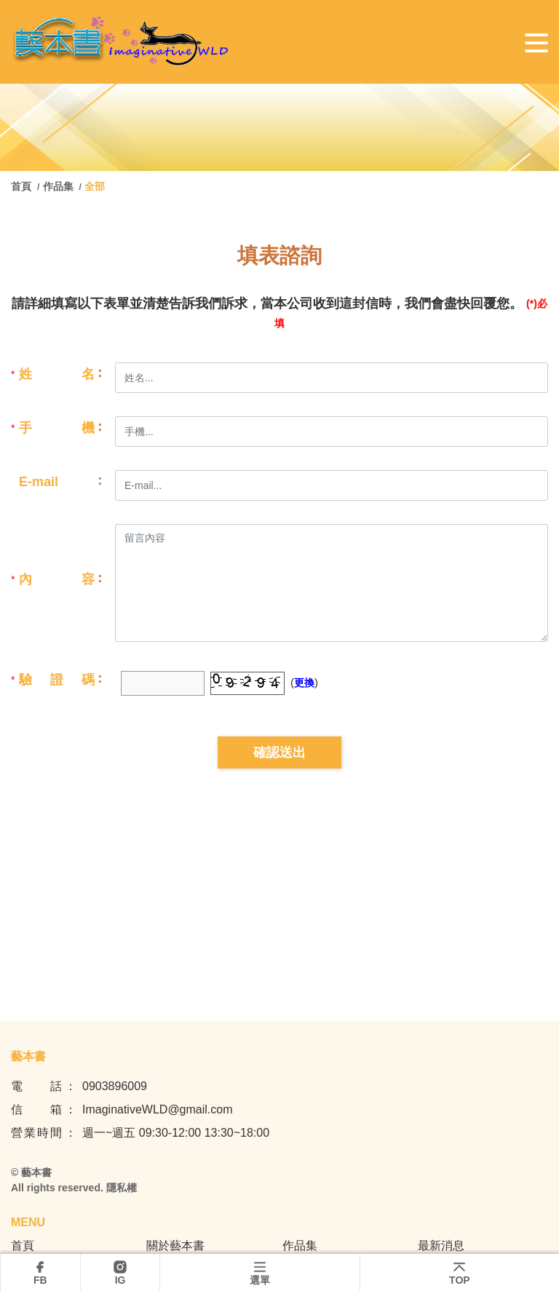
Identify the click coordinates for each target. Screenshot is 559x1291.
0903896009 (114, 1086)
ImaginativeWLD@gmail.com (157, 1109)
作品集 (58, 186)
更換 (304, 682)
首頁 (22, 186)
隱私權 (121, 1187)
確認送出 (279, 752)
